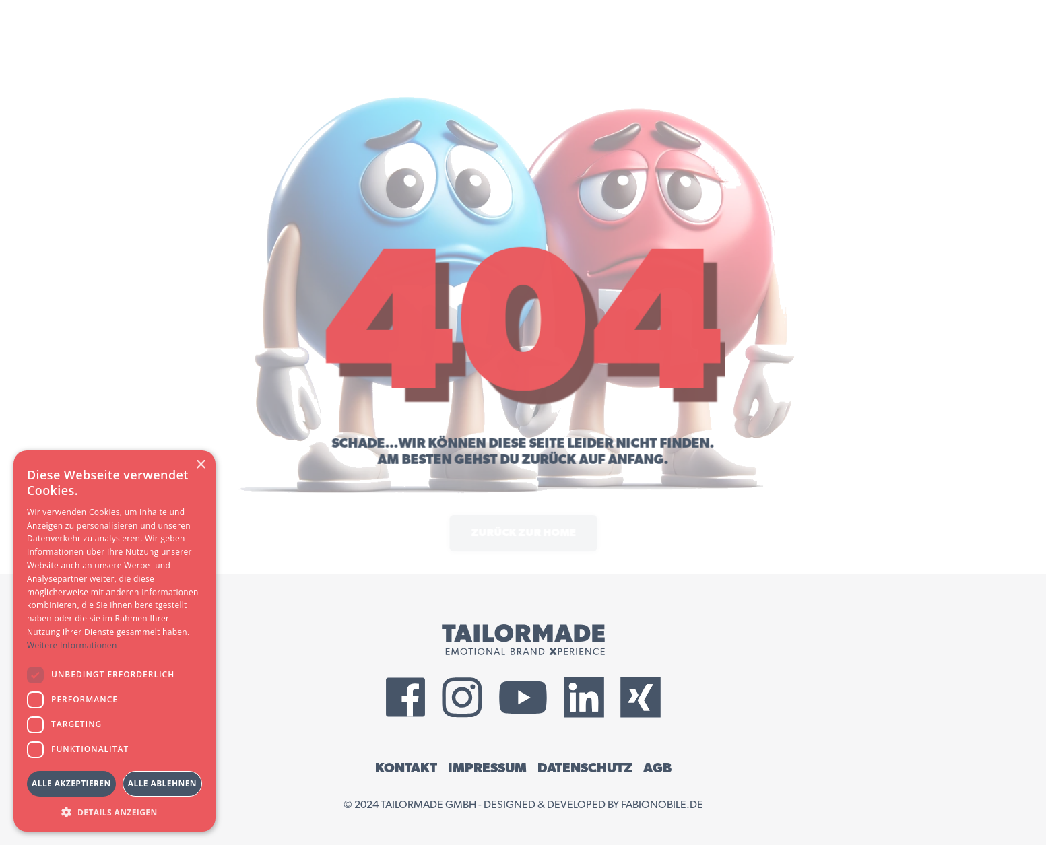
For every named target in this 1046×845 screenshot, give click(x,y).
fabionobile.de (662, 804)
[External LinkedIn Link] (584, 697)
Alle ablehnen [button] (162, 783)
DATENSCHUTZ (584, 768)
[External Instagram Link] (462, 697)
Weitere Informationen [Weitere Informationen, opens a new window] (72, 645)
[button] (114, 811)
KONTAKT (406, 768)
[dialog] (114, 641)
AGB (657, 768)
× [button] (200, 465)
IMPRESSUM (487, 768)
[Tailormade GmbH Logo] (523, 639)
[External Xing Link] (640, 697)
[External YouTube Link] (523, 697)
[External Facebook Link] (405, 697)
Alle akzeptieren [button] (71, 783)
